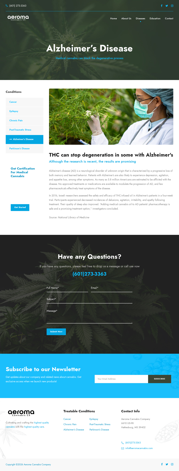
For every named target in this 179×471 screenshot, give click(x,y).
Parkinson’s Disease (19, 148)
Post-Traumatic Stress (20, 129)
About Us (126, 18)
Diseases (140, 18)
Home (113, 18)
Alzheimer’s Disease (23, 139)
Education (155, 18)
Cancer (13, 102)
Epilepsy (13, 111)
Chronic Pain (16, 120)
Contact (169, 18)
